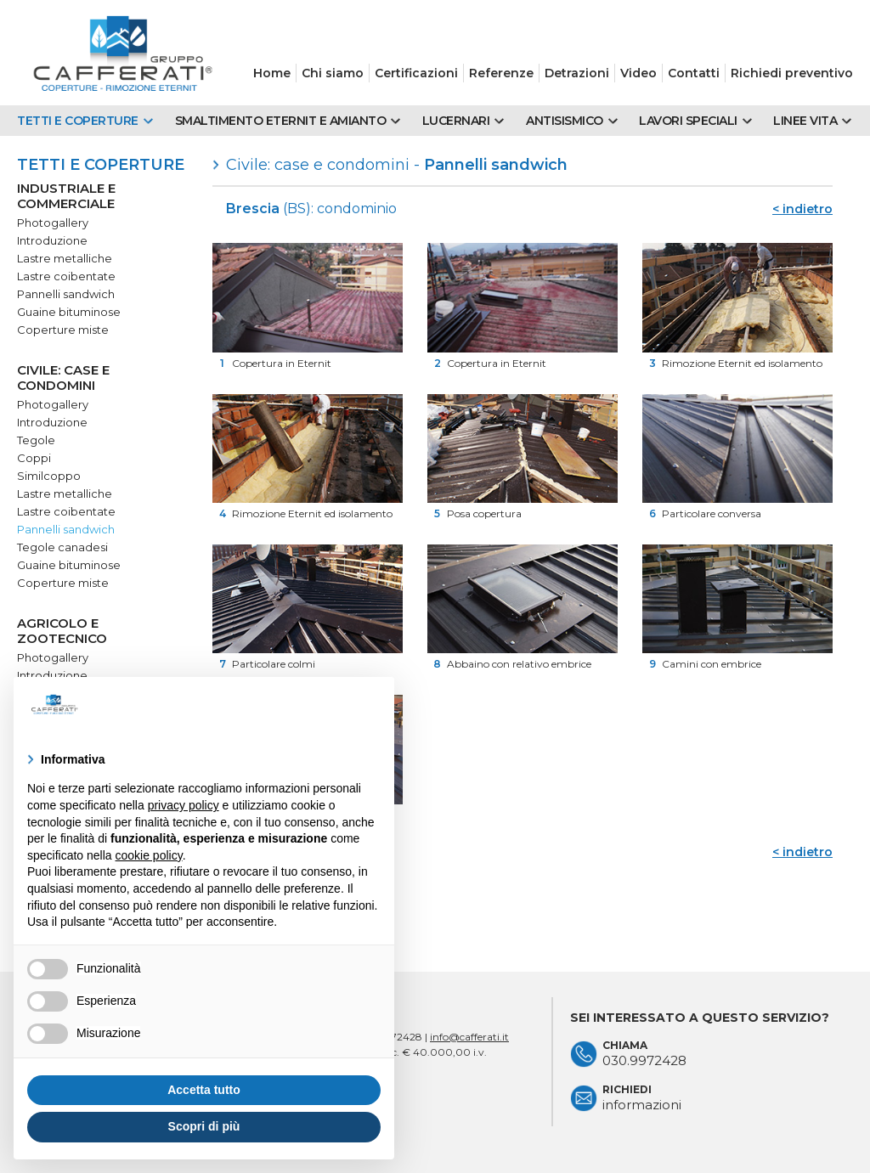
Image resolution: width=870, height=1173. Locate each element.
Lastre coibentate (66, 276)
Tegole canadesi (62, 547)
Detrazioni (577, 73)
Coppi (34, 458)
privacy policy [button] (183, 805)
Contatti (694, 73)
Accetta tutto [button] (203, 1090)
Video (638, 73)
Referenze (501, 73)
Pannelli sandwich (66, 294)
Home (272, 73)
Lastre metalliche (64, 258)
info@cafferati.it (469, 1036)
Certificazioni (416, 73)
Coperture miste (63, 329)
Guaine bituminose (69, 312)
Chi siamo (333, 73)
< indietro (802, 209)
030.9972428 (644, 1060)
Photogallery (52, 222)
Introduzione (52, 240)
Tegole (36, 440)
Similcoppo (49, 475)
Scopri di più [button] (204, 1126)
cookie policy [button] (149, 855)
